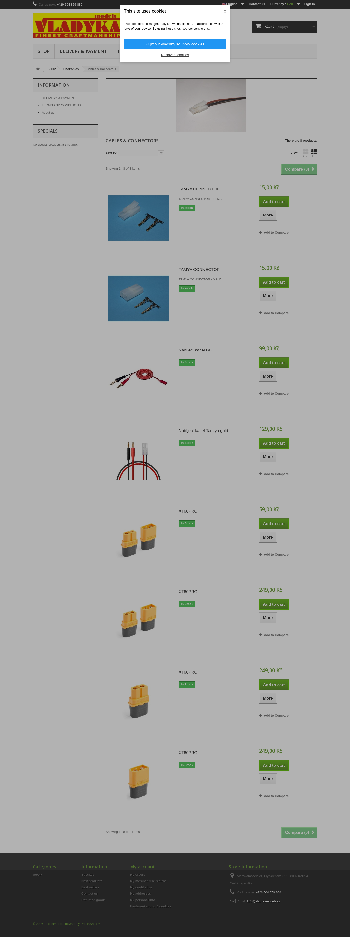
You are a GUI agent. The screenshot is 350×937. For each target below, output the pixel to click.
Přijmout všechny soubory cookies (175, 44)
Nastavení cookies (175, 55)
